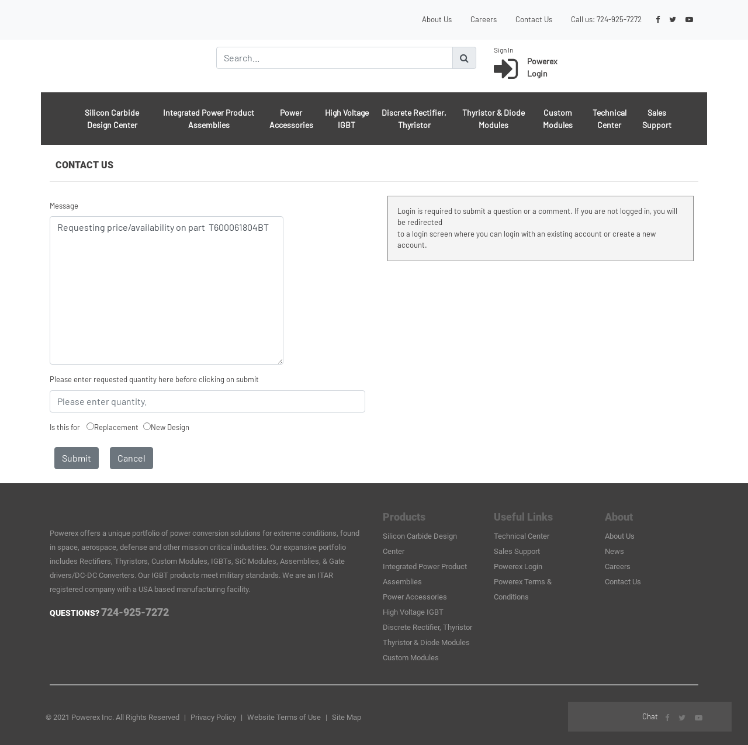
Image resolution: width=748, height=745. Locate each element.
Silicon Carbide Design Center (112, 119)
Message (64, 205)
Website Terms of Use (284, 717)
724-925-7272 (619, 19)
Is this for (65, 427)
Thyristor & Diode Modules (493, 119)
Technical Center (609, 119)
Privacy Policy (213, 717)
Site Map (346, 717)
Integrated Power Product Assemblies (208, 119)
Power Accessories (291, 119)
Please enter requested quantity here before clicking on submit (154, 379)
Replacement (116, 427)
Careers (483, 19)
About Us (437, 19)
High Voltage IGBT (347, 119)
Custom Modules (558, 119)
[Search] (334, 58)
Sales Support (656, 119)
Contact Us (533, 19)
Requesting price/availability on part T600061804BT (166, 290)
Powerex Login (518, 566)
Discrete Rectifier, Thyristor (414, 119)
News (614, 551)
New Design (170, 427)
